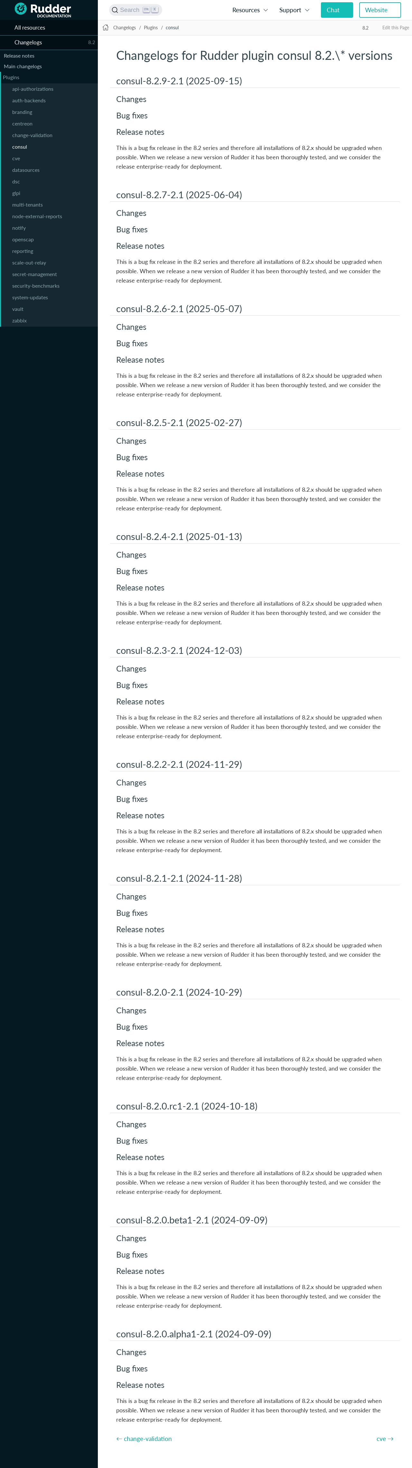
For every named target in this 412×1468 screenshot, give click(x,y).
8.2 (365, 28)
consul (19, 147)
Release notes (19, 55)
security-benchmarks (36, 286)
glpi (16, 193)
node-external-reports (37, 216)
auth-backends (29, 100)
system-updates (30, 297)
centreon (22, 123)
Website (376, 10)
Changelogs (124, 27)
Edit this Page (395, 27)
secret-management (34, 274)
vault (17, 309)
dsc (16, 181)
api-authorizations (32, 89)
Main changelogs (23, 66)
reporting (22, 251)
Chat (333, 10)
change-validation (32, 135)
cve (16, 158)
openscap (23, 239)
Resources (246, 10)
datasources (26, 170)
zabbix (19, 320)
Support (290, 10)
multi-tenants (27, 204)
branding (22, 112)
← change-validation (144, 1438)
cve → (385, 1438)
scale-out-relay (29, 262)
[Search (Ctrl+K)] (135, 10)
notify (19, 228)
